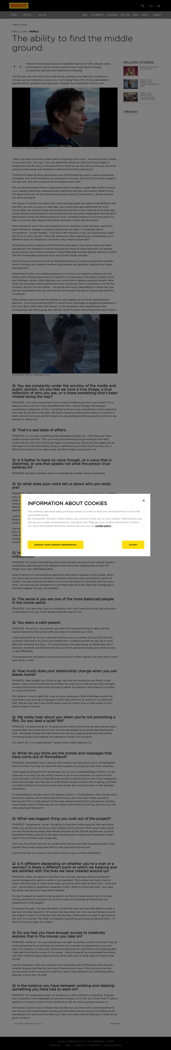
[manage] (55, 545)
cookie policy (103, 526)
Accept (133, 545)
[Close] (143, 500)
